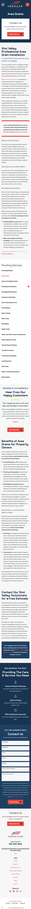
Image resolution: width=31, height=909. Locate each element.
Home (15, 861)
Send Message (15, 802)
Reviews (15, 877)
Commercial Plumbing (15, 870)
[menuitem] (15, 270)
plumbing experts (6, 635)
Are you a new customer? (8, 768)
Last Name (5, 747)
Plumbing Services (15, 867)
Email (3, 758)
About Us (15, 864)
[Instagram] (17, 891)
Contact (15, 884)
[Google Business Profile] (10, 891)
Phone (4, 752)
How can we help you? (8, 774)
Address (4, 763)
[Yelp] (20, 891)
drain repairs (23, 205)
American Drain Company (10, 79)
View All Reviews (15, 430)
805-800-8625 (15, 844)
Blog (15, 880)
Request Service (15, 34)
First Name (5, 742)
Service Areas (15, 874)
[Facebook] (14, 891)
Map (15, 853)
